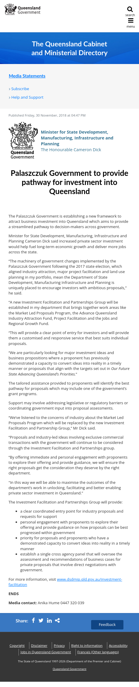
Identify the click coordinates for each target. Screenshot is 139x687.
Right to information (87, 645)
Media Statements (27, 75)
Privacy (59, 645)
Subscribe (20, 88)
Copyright (16, 645)
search (130, 11)
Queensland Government (69, 669)
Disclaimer (39, 645)
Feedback (107, 624)
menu (131, 23)
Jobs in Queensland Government (46, 652)
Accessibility (118, 645)
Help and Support (27, 97)
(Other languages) (98, 652)
